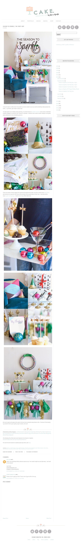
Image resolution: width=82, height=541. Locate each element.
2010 (57, 107)
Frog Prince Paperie (30, 431)
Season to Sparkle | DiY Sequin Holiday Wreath (69, 89)
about (23, 21)
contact (52, 539)
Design (38, 21)
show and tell (17, 449)
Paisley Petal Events (20, 433)
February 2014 (60, 98)
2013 (57, 101)
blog (8, 448)
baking (45, 21)
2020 (57, 70)
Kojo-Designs (9, 435)
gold (41, 448)
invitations (8, 439)
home (29, 539)
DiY (30, 448)
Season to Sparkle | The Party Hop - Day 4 (68, 84)
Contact (58, 21)
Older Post (49, 518)
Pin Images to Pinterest (32, 451)
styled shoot (30, 449)
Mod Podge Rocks (30, 433)
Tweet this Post (19, 451)
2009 (57, 110)
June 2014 (59, 96)
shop (51, 21)
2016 (57, 72)
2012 (57, 103)
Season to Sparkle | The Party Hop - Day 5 (68, 82)
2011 (57, 105)
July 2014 (59, 94)
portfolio (30, 21)
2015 (57, 74)
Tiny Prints (46, 192)
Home (27, 518)
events (33, 448)
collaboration (20, 448)
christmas (13, 448)
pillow (4, 439)
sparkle (23, 449)
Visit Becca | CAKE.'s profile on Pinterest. (65, 44)
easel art (24, 439)
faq (38, 539)
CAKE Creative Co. (11, 474)
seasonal (5, 449)
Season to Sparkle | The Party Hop (66, 91)
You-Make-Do (43, 431)
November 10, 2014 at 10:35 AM (15, 471)
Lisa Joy (8, 459)
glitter (38, 448)
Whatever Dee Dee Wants (40, 433)
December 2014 (61, 78)
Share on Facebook (7, 451)
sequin (10, 449)
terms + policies (44, 539)
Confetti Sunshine (36, 111)
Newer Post (5, 518)
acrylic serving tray (9, 195)
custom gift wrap (15, 439)
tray (20, 439)
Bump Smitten (12, 433)
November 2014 (61, 80)
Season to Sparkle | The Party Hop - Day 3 (68, 86)
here (29, 442)
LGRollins (37, 431)
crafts (27, 448)
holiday (46, 448)
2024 (57, 66)
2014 (57, 77)
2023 (57, 68)
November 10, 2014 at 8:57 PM (15, 478)
